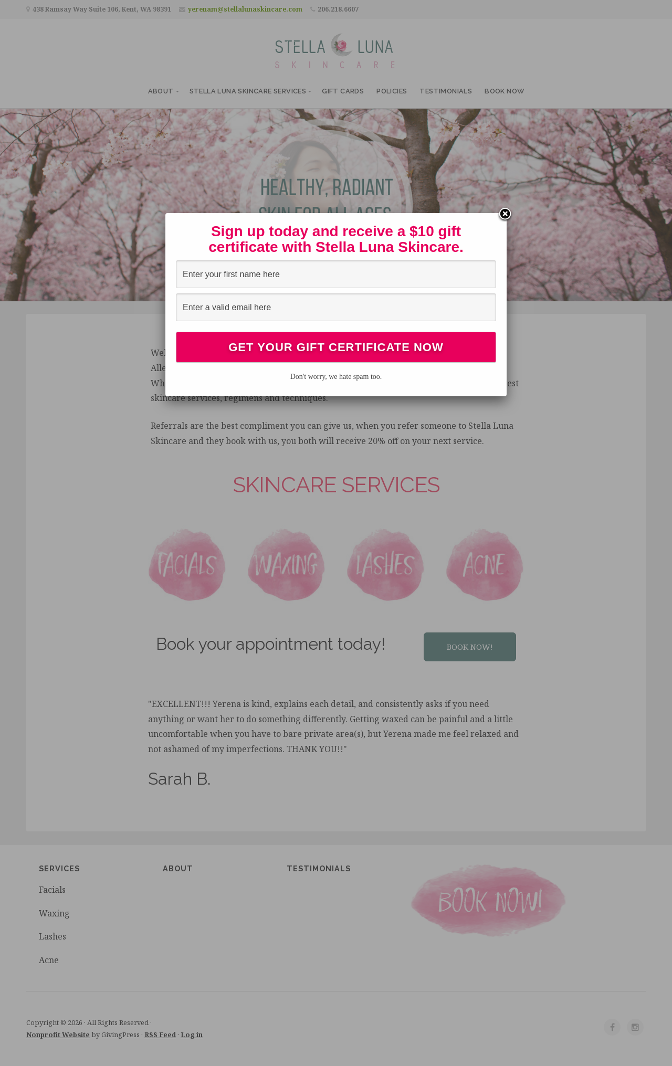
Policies (391, 91)
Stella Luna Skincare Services (248, 91)
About (161, 91)
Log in (192, 1034)
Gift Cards (343, 91)
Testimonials (445, 91)
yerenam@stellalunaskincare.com (245, 9)
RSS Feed (160, 1034)
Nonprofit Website (58, 1034)
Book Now (504, 91)
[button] (470, 646)
